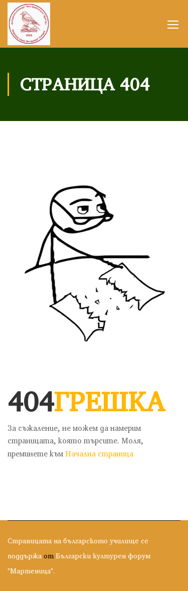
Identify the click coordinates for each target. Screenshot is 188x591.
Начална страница (99, 453)
